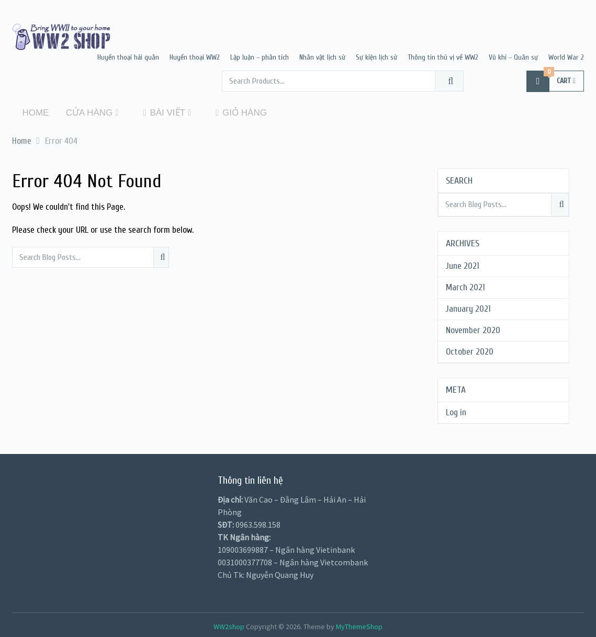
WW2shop (228, 625)
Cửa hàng (84, 112)
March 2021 (465, 286)
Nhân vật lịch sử (322, 57)
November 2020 (473, 329)
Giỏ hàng (226, 112)
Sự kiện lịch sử (376, 57)
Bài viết (154, 112)
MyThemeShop (359, 625)
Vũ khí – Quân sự (513, 57)
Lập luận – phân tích (259, 57)
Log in (456, 411)
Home (32, 112)
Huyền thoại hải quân (128, 57)
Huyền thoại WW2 (195, 57)
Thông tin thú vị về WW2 (443, 57)
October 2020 (469, 350)
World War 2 (566, 57)
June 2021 (462, 264)
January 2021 (468, 307)
